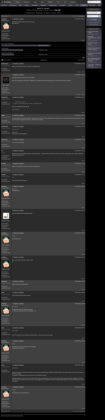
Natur (77, 5)
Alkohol (40, 10)
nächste (81, 16)
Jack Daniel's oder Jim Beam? (94, 44)
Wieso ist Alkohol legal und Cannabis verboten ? (94, 49)
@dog (13, 235)
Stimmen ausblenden (6, 59)
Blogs (35, 2)
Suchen (54, 12)
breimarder (4, 281)
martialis (3, 74)
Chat (58, 2)
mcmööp (3, 163)
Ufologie (70, 5)
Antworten (47, 12)
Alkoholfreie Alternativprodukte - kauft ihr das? (94, 38)
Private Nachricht (5, 35)
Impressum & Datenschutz (6, 415)
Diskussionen (27, 2)
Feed (56, 10)
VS (43, 10)
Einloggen (94, 19)
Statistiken (50, 2)
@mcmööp (14, 189)
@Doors (14, 343)
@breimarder (15, 306)
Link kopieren (4, 37)
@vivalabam (15, 330)
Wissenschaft (12, 5)
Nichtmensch (4, 63)
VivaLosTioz (4, 97)
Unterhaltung (92, 5)
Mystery (27, 5)
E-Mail (59, 10)
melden (83, 40)
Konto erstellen (94, 24)
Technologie (62, 5)
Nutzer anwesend (94, 9)
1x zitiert (78, 72)
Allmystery (7, 2)
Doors (2, 292)
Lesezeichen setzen (6, 38)
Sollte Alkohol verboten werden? (94, 33)
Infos (60, 12)
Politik (20, 5)
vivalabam (4, 19)
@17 (13, 177)
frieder (3, 115)
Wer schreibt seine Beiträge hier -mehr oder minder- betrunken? (94, 60)
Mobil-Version (20, 415)
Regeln (14, 415)
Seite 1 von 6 (5, 16)
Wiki (65, 2)
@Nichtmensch (15, 109)
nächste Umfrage (81, 59)
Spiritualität (43, 5)
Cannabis (46, 10)
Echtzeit (18, 2)
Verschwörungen (52, 5)
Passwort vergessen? (94, 22)
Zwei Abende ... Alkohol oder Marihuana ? (94, 66)
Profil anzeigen (5, 33)
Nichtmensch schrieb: (19, 101)
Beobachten (40, 12)
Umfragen (84, 5)
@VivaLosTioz (15, 129)
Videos (42, 2)
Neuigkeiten (73, 2)
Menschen (4, 5)
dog (2, 210)
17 (2, 150)
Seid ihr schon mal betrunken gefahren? (94, 55)
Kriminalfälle (34, 5)
